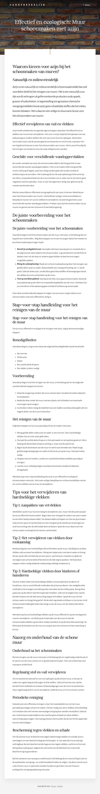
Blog (36, 37)
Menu (87, 5)
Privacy (53, 786)
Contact (60, 786)
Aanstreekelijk (27, 4)
